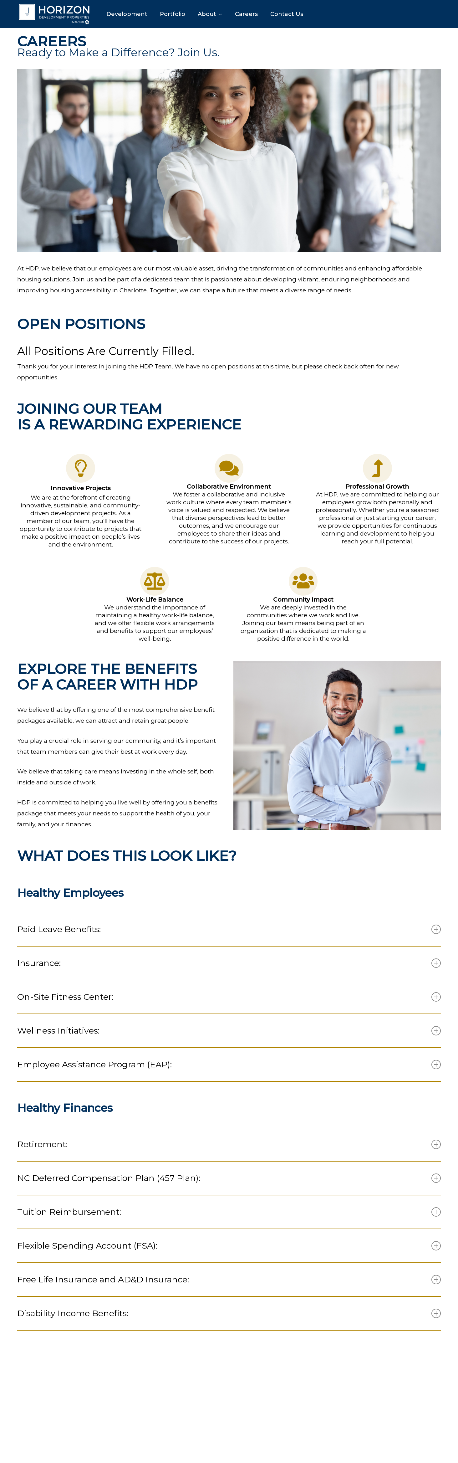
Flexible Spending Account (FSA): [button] (228, 1245)
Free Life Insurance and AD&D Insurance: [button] (228, 1279)
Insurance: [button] (228, 963)
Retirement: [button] (228, 1144)
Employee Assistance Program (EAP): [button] (228, 1064)
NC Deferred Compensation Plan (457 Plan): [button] (228, 1178)
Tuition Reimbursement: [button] (228, 1212)
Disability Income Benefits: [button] (228, 1313)
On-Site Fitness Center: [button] (228, 997)
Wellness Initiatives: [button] (228, 1030)
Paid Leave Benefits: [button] (228, 929)
